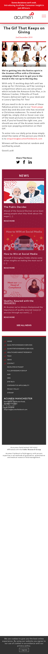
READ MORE (9, 221)
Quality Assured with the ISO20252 (19, 302)
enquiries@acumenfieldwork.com (24, 138)
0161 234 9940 (9, 491)
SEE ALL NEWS (24, 325)
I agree (24, 650)
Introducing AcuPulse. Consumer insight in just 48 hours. (24, 6)
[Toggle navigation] (44, 15)
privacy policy (23, 646)
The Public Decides (15, 206)
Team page (37, 107)
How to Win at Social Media (21, 253)
